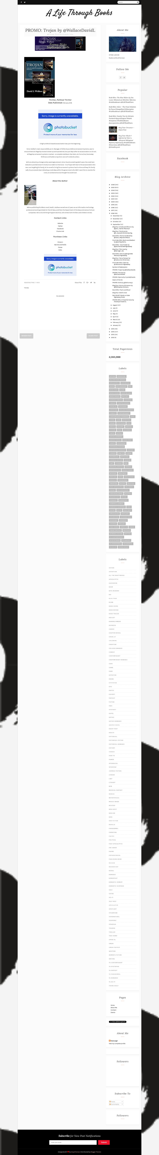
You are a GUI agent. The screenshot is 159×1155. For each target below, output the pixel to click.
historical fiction (117, 446)
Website (60, 223)
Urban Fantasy (115, 530)
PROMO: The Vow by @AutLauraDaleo (118, 273)
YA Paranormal (115, 543)
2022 (113, 196)
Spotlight (125, 513)
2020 (113, 202)
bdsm (112, 386)
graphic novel (115, 440)
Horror (113, 453)
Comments (114, 1104)
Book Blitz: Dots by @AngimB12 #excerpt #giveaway (122, 254)
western (126, 530)
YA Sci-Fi (113, 547)
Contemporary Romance (119, 416)
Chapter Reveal (123, 403)
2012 (112, 337)
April (114, 317)
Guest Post (127, 440)
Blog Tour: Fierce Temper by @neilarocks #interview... (121, 259)
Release (128, 493)
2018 (112, 207)
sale (129, 507)
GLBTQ (112, 433)
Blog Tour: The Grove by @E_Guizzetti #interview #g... (122, 232)
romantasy (123, 500)
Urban (131, 527)
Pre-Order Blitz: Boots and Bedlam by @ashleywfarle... (123, 241)
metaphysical (115, 470)
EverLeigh (114, 1041)
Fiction (112, 430)
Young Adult (123, 547)
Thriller (71, 34)
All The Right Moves (117, 379)
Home (112, 1005)
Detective (126, 420)
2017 (112, 210)
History (131, 450)
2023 (113, 193)
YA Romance (128, 543)
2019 (112, 205)
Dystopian (121, 423)
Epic (128, 423)
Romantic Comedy (116, 503)
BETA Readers (121, 386)
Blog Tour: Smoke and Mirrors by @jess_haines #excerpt (123, 227)
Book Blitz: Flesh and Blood (121, 290)
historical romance (117, 450)
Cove (132, 416)
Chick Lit (113, 406)
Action (112, 376)
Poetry (122, 483)
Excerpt (120, 426)
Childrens (123, 406)
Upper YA (124, 527)
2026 (113, 185)
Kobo (60, 250)
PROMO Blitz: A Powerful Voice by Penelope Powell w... (123, 300)
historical (121, 443)
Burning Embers (116, 400)
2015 (112, 329)
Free (119, 430)
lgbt (111, 463)
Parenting (113, 483)
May (114, 314)
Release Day (114, 497)
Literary (119, 463)
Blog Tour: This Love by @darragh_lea (119, 250)
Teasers (113, 523)
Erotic (112, 426)
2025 (113, 187)
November (116, 219)
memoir (128, 466)
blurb (122, 390)
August (115, 305)
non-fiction (129, 477)
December (116, 216)
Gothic (119, 433)
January (115, 325)
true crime (114, 527)
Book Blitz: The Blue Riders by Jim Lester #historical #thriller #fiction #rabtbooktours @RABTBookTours (122, 100)
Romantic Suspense (117, 507)
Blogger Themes (96, 1152)
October (116, 221)
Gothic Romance (116, 436)
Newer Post (26, 336)
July (114, 308)
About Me (114, 1007)
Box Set (125, 396)
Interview (124, 456)
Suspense (113, 520)
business (128, 400)
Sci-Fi (119, 510)
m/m (125, 463)
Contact (113, 1010)
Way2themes (75, 1152)
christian (113, 410)
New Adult (123, 473)
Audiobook (125, 383)
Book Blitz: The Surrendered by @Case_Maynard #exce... (122, 236)
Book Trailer (115, 396)
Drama (112, 423)
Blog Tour (114, 390)
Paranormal (122, 480)
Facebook (60, 229)
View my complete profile (117, 1043)
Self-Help (127, 510)
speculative (114, 513)
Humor (128, 453)
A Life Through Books (79, 13)
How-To (121, 453)
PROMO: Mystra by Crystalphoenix (123, 277)
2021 (112, 199)
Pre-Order (129, 487)
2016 (112, 213)
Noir (120, 477)
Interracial (114, 456)
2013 (112, 334)
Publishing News (116, 493)
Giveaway (127, 430)
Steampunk (114, 517)
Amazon (60, 242)
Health (112, 443)
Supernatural (126, 517)
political (131, 483)
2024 (113, 190)
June (114, 311)
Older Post (93, 336)
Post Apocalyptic (116, 487)
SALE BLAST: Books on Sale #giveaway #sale (121, 296)
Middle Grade (128, 470)
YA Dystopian (115, 540)
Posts (112, 1102)
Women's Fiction (116, 533)
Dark (118, 420)
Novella (113, 480)
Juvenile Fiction (116, 460)
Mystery (113, 473)
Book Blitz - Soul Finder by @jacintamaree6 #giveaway (122, 245)
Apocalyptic (114, 383)
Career (112, 403)
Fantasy (129, 426)
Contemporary (123, 413)
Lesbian (127, 460)
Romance (113, 500)
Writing (128, 533)
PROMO (66, 34)
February (116, 322)
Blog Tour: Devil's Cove (119, 293)
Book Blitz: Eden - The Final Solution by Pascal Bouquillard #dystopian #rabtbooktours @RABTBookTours (122, 109)
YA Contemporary (116, 537)
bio (130, 386)
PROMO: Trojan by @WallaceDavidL (123, 270)
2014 (112, 332)
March (115, 319)
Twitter (60, 226)
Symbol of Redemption (119, 267)
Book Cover (114, 393)
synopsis (123, 520)
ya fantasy (126, 540)
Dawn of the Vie (117, 280)
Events (113, 1012)
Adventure (122, 376)
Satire (112, 510)
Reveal (124, 497)
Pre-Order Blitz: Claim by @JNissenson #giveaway (121, 263)
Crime (112, 420)
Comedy (113, 413)
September (116, 224)
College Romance (126, 410)
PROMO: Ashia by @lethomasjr (122, 283)
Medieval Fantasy (116, 466)
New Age (113, 477)
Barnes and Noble (60, 245)
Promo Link (60, 231)
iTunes (60, 247)
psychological (123, 490)
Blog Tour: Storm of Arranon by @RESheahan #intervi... (122, 286)
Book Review (126, 393)
